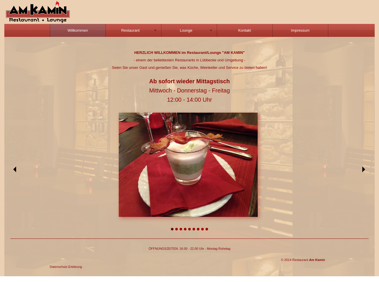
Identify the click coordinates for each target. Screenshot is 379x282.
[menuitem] (77, 30)
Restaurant (130, 30)
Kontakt (244, 30)
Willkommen (77, 30)
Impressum (300, 30)
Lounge (186, 30)
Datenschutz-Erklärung (66, 266)
